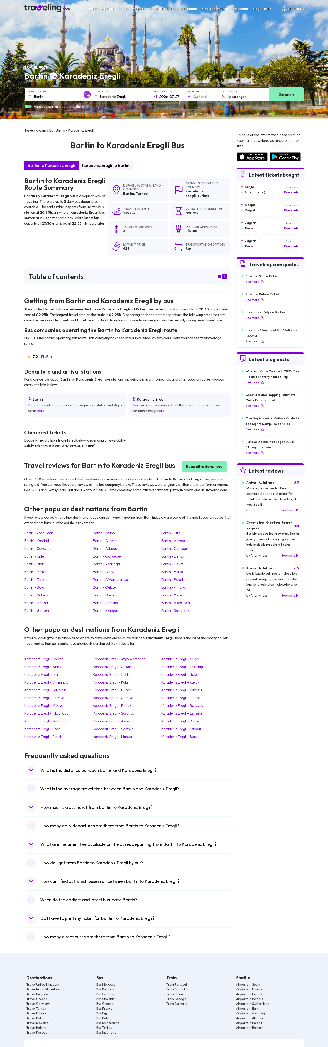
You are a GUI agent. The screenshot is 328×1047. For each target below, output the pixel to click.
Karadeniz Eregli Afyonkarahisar (119, 659)
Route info (291, 192)
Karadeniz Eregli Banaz (112, 705)
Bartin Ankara (173, 540)
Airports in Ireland (249, 994)
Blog (255, 8)
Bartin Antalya (173, 587)
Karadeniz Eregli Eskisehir (182, 713)
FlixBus (46, 356)
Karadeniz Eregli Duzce (112, 690)
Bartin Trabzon (36, 579)
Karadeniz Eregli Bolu (179, 674)
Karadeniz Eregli (194, 193)
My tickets (293, 8)
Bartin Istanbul (105, 533)
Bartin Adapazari (107, 548)
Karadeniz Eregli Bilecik (180, 721)
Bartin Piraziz (35, 571)
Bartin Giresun (36, 610)
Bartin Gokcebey (107, 556)
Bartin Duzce (104, 595)
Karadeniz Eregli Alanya (44, 666)
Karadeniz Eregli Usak (42, 728)
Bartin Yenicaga (106, 564)
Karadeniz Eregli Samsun (113, 728)
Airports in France (249, 989)
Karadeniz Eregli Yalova (43, 705)
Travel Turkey (36, 1008)
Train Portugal (176, 984)
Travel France (36, 1013)
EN (268, 8)
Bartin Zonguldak (38, 533)
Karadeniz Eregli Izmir (42, 674)
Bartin (128, 193)
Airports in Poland (249, 1023)
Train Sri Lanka (177, 989)
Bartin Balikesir (37, 595)
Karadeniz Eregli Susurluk (113, 713)
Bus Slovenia (105, 999)
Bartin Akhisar (105, 540)
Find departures (214, 8)
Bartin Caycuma (38, 548)
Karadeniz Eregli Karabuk (181, 728)
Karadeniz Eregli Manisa (112, 736)
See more (255, 282)
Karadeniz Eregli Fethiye (44, 697)
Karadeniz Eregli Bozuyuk (182, 705)
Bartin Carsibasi (174, 548)
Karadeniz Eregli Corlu (111, 674)
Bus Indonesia (106, 1032)
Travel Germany (38, 1004)
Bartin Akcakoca (175, 602)
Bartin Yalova (173, 595)
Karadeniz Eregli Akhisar (113, 721)
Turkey (142, 193)
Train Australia (176, 1004)
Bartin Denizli (172, 556)
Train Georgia (176, 999)
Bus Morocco (105, 984)
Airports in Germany (251, 1013)
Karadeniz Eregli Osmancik (46, 682)
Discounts (240, 8)
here (41, 410)
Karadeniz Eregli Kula (110, 682)
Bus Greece (104, 1004)
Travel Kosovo (36, 1032)
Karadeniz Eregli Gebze (180, 697)
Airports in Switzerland (252, 1004)
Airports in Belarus (249, 999)
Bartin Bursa (172, 571)
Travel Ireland (36, 1028)
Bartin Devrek (173, 564)
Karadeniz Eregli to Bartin (105, 165)
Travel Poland (36, 1018)
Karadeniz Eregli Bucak (180, 736)
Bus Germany (106, 994)
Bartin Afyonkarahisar (111, 579)
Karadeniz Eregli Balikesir (45, 690)
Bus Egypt (103, 1013)
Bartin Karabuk (37, 540)
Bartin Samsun (105, 602)
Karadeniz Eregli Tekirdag (182, 666)
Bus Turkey (104, 1028)
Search (286, 94)
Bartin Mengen (105, 610)
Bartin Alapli (103, 571)
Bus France (104, 1008)
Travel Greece (36, 999)
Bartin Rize (170, 533)
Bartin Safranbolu (176, 610)
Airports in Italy (247, 1008)
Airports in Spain (248, 984)
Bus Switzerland (107, 1023)
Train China (174, 994)
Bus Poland (104, 1018)
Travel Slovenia (37, 1023)
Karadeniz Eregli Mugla (180, 659)
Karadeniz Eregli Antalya (113, 697)
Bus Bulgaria (105, 989)
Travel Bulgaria (37, 994)
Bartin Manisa (36, 602)
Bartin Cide (34, 556)
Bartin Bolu (34, 587)
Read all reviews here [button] (204, 466)
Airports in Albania (249, 1018)
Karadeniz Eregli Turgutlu (181, 690)
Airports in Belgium (249, 1028)
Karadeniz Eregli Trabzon (44, 721)
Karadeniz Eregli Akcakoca (46, 713)
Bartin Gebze (104, 587)
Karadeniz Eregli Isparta (44, 659)
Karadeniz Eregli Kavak (180, 682)
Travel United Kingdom (42, 984)
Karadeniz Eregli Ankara (112, 666)
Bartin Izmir (34, 564)
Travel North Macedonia (43, 989)
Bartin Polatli (172, 579)
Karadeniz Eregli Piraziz (43, 736)
